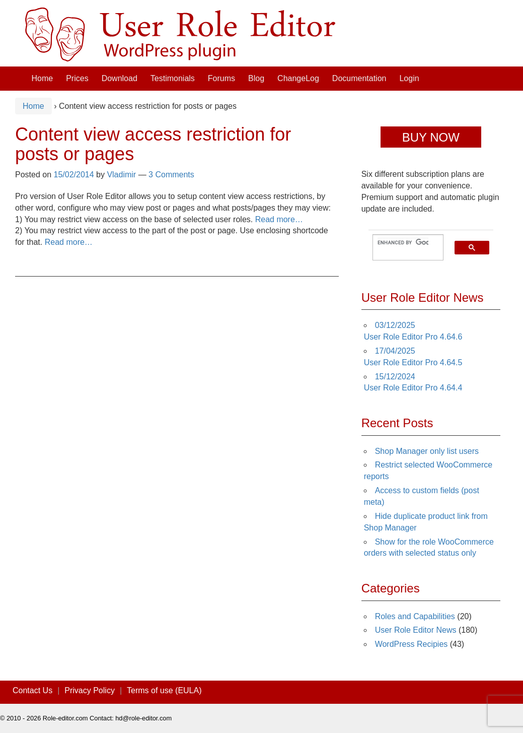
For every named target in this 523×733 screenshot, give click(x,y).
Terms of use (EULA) (164, 690)
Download (119, 78)
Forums (221, 78)
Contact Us (32, 690)
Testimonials (173, 78)
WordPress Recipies (411, 644)
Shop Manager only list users (427, 451)
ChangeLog (298, 78)
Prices (77, 78)
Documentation (359, 78)
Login (409, 78)
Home (42, 78)
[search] (403, 243)
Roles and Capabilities (415, 616)
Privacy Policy (89, 690)
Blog (256, 78)
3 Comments (171, 174)
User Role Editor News (416, 630)
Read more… (279, 219)
